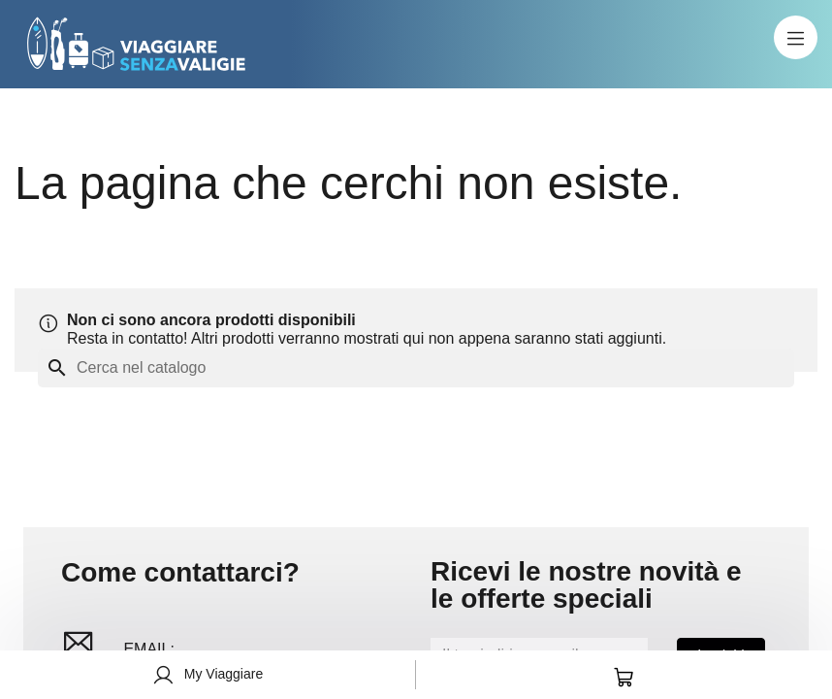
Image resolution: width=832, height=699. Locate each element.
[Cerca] (416, 368)
